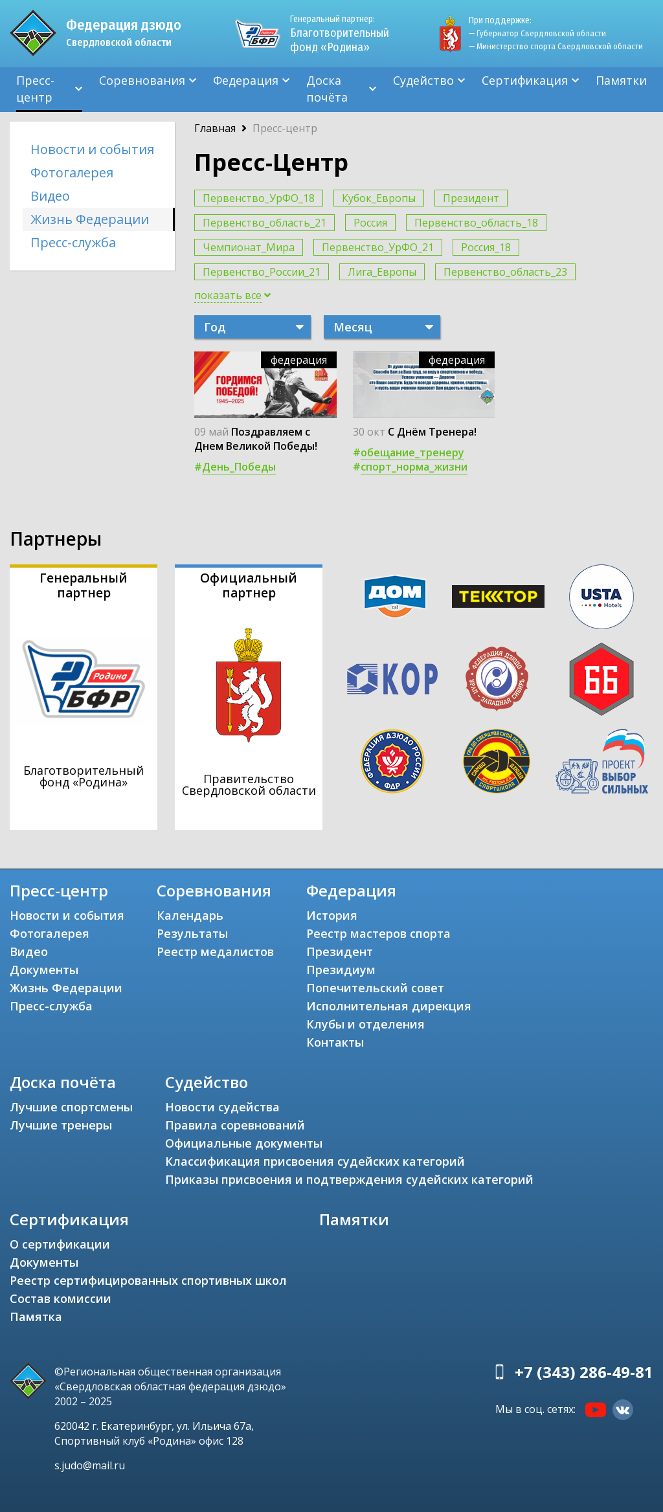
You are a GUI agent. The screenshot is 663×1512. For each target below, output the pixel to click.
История (331, 915)
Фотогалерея (71, 172)
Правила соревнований (235, 1125)
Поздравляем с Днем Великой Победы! (255, 439)
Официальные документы (243, 1143)
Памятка (36, 1316)
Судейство (423, 80)
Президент (471, 198)
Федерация (245, 80)
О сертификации (60, 1244)
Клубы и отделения (365, 1024)
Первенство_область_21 (264, 223)
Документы (44, 969)
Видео (50, 196)
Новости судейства (222, 1107)
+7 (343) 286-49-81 (584, 1372)
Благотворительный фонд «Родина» (339, 33)
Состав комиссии (60, 1298)
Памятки (621, 80)
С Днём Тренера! (432, 432)
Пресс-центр (35, 88)
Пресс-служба (73, 242)
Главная (215, 128)
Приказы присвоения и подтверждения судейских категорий (349, 1179)
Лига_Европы (382, 272)
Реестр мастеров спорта (378, 933)
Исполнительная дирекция (388, 1006)
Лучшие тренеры (61, 1125)
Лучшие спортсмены (71, 1107)
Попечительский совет (375, 987)
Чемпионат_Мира (249, 247)
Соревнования (142, 80)
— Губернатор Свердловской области (537, 33)
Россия (370, 223)
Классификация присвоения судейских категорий (315, 1161)
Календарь (190, 915)
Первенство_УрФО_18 (259, 198)
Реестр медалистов (215, 951)
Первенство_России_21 (261, 272)
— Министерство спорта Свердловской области (556, 46)
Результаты (192, 933)
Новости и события (92, 149)
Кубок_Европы (379, 198)
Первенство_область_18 (476, 223)
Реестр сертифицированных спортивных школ (148, 1280)
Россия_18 (486, 247)
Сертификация (525, 80)
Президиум (341, 969)
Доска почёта (327, 88)
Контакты (335, 1042)
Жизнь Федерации (89, 219)
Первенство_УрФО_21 (378, 247)
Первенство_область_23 (505, 272)
